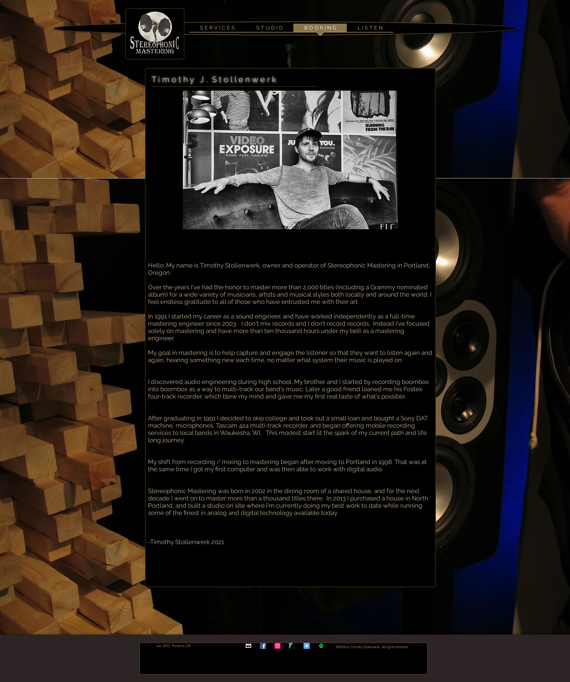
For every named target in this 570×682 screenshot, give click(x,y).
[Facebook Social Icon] (263, 646)
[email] (248, 646)
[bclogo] (292, 646)
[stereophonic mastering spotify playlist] (321, 646)
